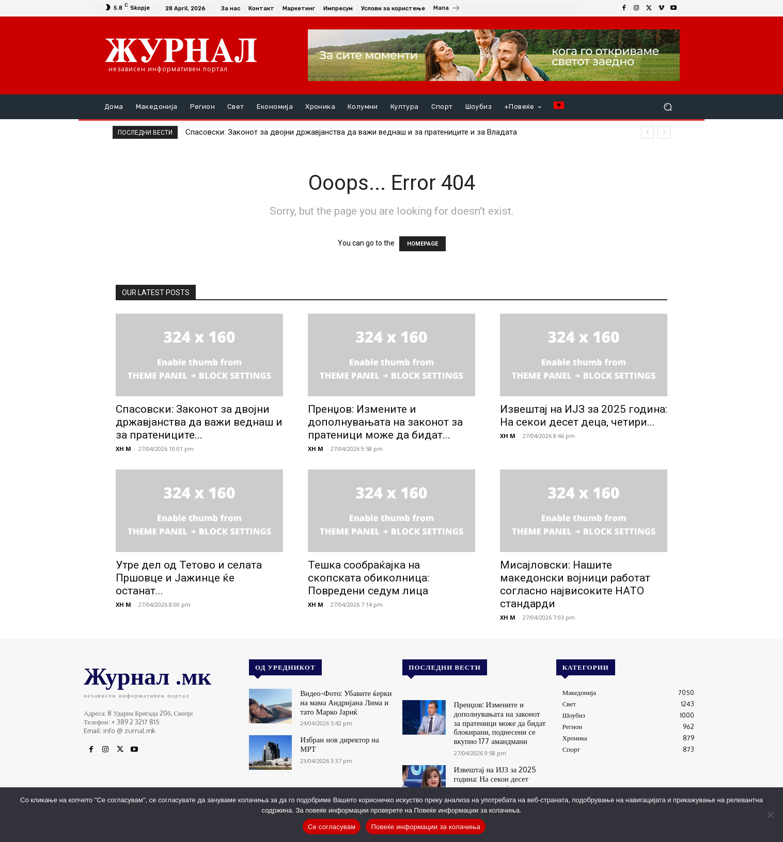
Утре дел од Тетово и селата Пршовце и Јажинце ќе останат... (189, 578)
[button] (667, 107)
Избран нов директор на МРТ (342, 737)
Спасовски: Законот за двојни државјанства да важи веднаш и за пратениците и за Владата (351, 132)
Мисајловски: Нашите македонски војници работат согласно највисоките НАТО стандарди (575, 584)
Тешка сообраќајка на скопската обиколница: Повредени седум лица (368, 578)
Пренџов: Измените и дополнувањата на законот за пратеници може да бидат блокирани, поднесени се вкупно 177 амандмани (495, 720)
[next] (663, 132)
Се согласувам (332, 827)
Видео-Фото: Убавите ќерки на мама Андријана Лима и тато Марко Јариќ (343, 700)
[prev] (647, 132)
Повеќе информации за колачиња (425, 827)
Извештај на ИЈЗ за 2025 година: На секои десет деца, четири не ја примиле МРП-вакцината (494, 775)
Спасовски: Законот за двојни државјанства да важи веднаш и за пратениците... (199, 422)
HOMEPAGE (422, 243)
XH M (123, 448)
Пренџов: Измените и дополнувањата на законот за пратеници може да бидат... (385, 422)
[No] (770, 814)
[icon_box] (446, 9)
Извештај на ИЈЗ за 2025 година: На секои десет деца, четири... (583, 415)
